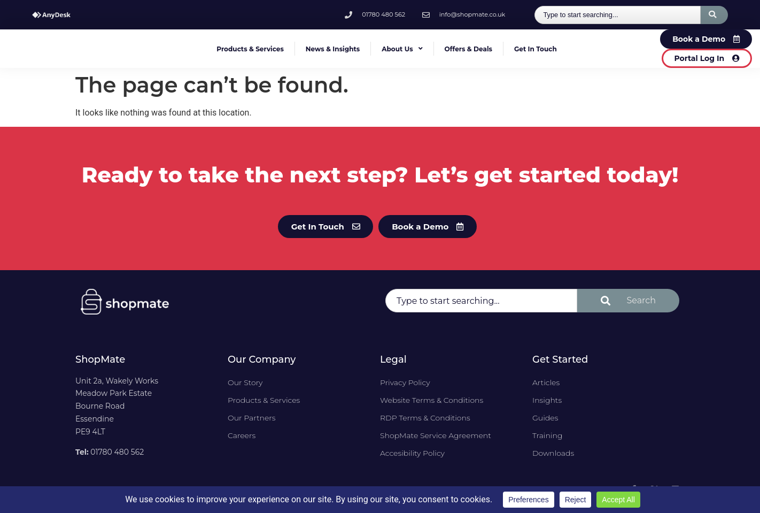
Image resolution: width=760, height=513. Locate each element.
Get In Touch (535, 49)
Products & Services (250, 49)
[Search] (714, 15)
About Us (402, 48)
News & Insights (333, 49)
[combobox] (617, 15)
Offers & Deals (468, 49)
